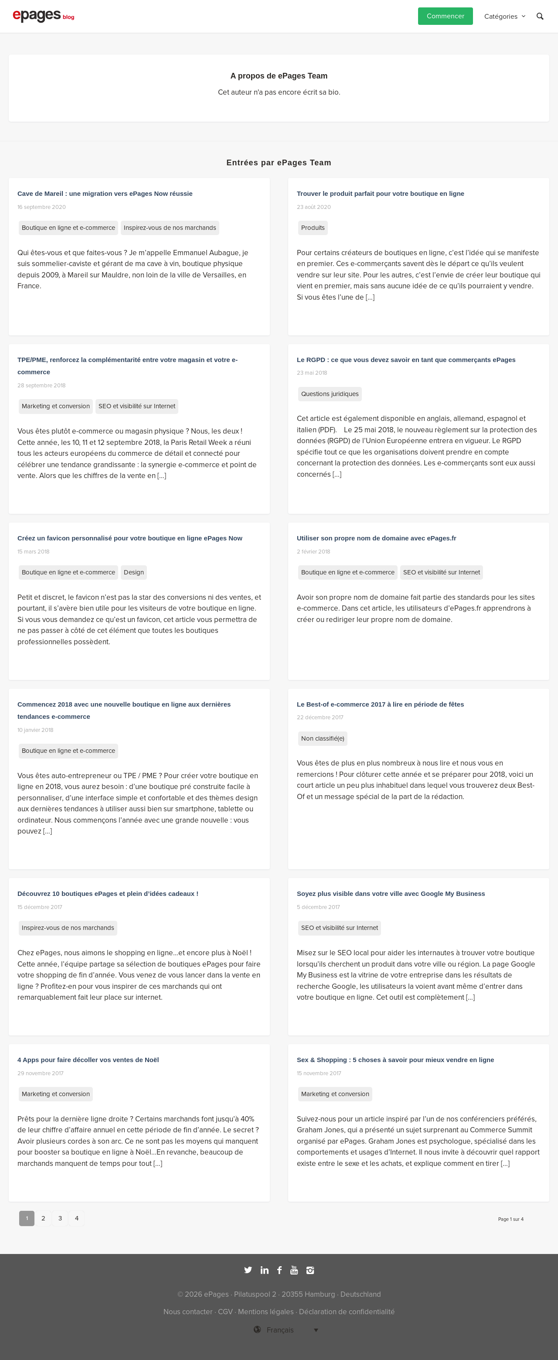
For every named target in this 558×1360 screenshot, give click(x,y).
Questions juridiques (330, 394)
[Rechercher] (540, 16)
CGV (225, 1311)
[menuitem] (445, 16)
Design (134, 572)
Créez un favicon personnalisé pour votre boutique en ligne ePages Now (129, 538)
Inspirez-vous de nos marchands (170, 228)
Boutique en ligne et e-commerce (68, 228)
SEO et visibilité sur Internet (137, 406)
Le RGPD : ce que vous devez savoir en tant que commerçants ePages (406, 359)
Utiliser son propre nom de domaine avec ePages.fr (376, 538)
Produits (313, 228)
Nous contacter (188, 1311)
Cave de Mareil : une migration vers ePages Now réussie (105, 193)
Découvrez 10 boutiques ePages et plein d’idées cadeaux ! (107, 893)
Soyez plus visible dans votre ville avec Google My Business (391, 893)
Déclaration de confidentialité (347, 1311)
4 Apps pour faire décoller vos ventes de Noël (88, 1059)
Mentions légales (266, 1311)
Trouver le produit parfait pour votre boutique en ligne (380, 193)
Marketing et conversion (56, 406)
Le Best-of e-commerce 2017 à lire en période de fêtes (380, 704)
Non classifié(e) (322, 738)
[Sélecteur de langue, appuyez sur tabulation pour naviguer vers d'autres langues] (279, 1330)
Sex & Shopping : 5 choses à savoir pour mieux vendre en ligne (395, 1059)
